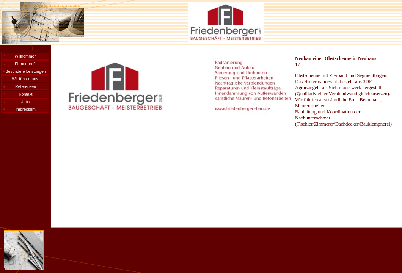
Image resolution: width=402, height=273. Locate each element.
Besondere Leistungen (25, 71)
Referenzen (25, 86)
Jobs (25, 101)
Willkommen (25, 56)
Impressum (26, 109)
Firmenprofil (25, 63)
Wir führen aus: (25, 79)
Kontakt (25, 94)
